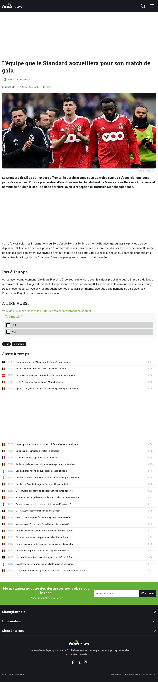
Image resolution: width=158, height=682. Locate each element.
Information (11, 621)
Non (14, 331)
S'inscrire (147, 593)
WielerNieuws (149, 674)
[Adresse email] (116, 593)
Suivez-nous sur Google (19, 79)
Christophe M (8, 87)
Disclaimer (116, 674)
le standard (19, 344)
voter (48, 87)
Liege (6, 344)
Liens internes (13, 631)
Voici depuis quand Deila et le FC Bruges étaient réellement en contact (46, 311)
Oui (14, 325)
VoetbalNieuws (132, 674)
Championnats (13, 612)
